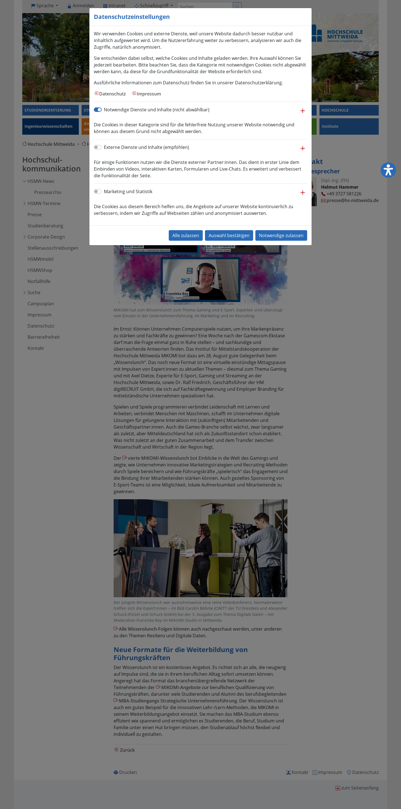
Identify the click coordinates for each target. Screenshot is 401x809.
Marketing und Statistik (128, 191)
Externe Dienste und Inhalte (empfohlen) (146, 147)
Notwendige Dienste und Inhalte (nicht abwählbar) (156, 110)
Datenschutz (112, 94)
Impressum (149, 94)
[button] (302, 113)
